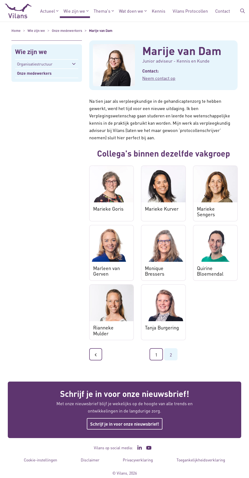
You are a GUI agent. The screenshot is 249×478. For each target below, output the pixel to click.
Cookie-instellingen (40, 460)
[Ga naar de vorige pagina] (95, 354)
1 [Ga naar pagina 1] (156, 354)
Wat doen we (131, 11)
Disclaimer (90, 460)
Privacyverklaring (138, 460)
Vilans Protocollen (190, 11)
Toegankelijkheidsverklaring (201, 460)
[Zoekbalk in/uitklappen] (242, 11)
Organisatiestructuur (35, 63)
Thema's (102, 11)
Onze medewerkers (34, 73)
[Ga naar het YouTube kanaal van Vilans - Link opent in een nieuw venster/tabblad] (149, 447)
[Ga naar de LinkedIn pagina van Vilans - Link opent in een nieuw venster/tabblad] (139, 447)
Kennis (158, 11)
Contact (222, 11)
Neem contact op (158, 78)
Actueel (47, 11)
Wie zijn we (74, 11)
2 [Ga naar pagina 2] (171, 354)
